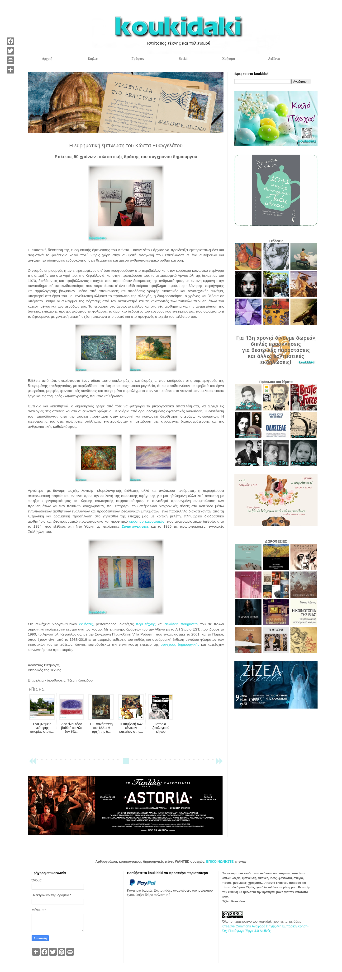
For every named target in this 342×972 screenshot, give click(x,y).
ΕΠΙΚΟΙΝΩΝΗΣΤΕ (220, 861)
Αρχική (47, 58)
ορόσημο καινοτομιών (146, 521)
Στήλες (93, 58)
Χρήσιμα (228, 58)
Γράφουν (138, 58)
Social (183, 58)
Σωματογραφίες (135, 526)
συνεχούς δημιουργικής (180, 644)
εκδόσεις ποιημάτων (181, 624)
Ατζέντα (274, 58)
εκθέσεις (85, 624)
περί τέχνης (146, 624)
